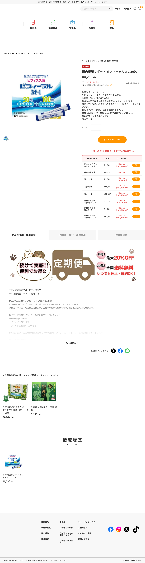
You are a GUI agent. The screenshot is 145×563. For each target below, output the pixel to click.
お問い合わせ (83, 538)
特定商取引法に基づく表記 (13, 560)
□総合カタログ (66, 527)
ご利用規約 (82, 527)
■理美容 (45, 538)
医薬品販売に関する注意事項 (36, 560)
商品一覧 (11, 53)
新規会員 (127, 12)
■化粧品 (45, 533)
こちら (110, 85)
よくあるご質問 (84, 533)
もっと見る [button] (71, 342)
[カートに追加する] (136, 165)
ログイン (118, 12)
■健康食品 (46, 527)
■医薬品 (45, 522)
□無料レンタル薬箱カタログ (66, 534)
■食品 (62, 522)
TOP (4, 53)
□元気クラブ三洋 (66, 541)
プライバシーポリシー (58, 560)
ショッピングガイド (86, 522)
